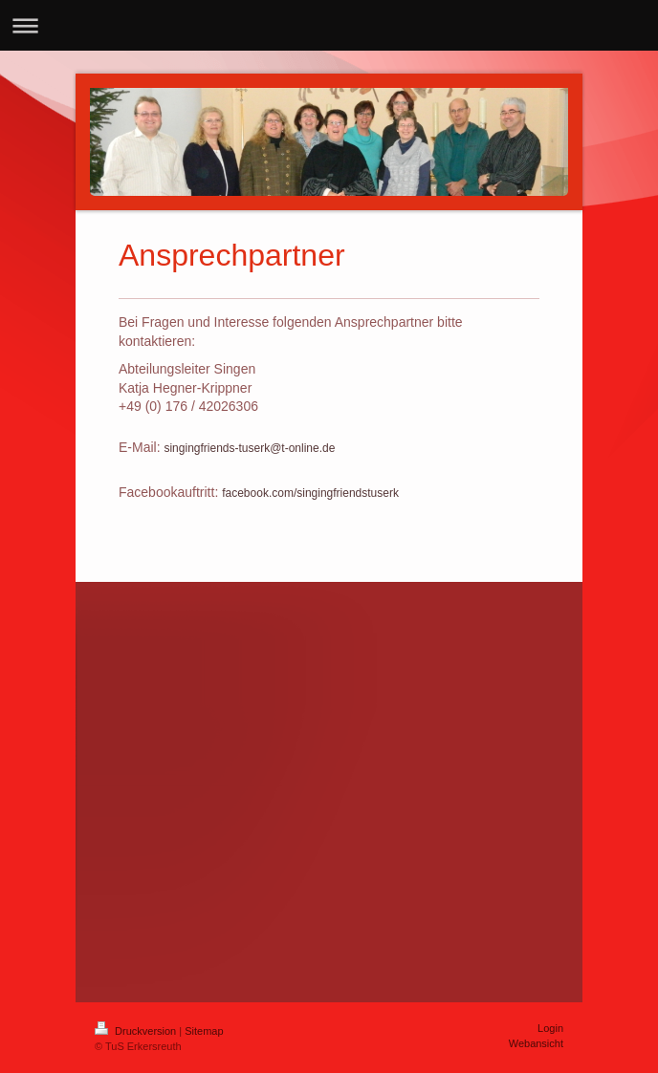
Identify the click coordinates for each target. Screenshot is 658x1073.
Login (550, 1028)
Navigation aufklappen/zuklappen (329, 25)
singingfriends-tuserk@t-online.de (249, 448)
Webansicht (536, 1043)
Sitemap (204, 1031)
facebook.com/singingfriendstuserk (310, 493)
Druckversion (137, 1031)
